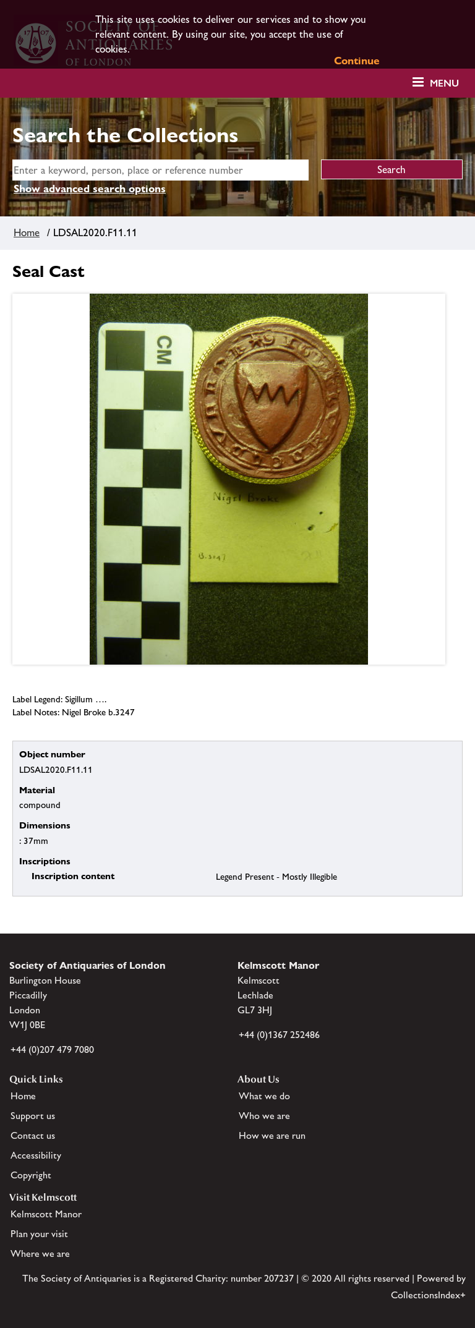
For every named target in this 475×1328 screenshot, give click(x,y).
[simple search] (160, 170)
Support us (33, 1116)
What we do (264, 1096)
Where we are (40, 1253)
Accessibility (36, 1155)
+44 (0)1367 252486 (279, 1035)
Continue (357, 60)
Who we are (264, 1116)
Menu (444, 83)
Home (27, 232)
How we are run (272, 1135)
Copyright (31, 1175)
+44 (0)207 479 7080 (52, 1049)
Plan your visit (39, 1234)
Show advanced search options (90, 188)
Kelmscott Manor (46, 1214)
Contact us (33, 1135)
